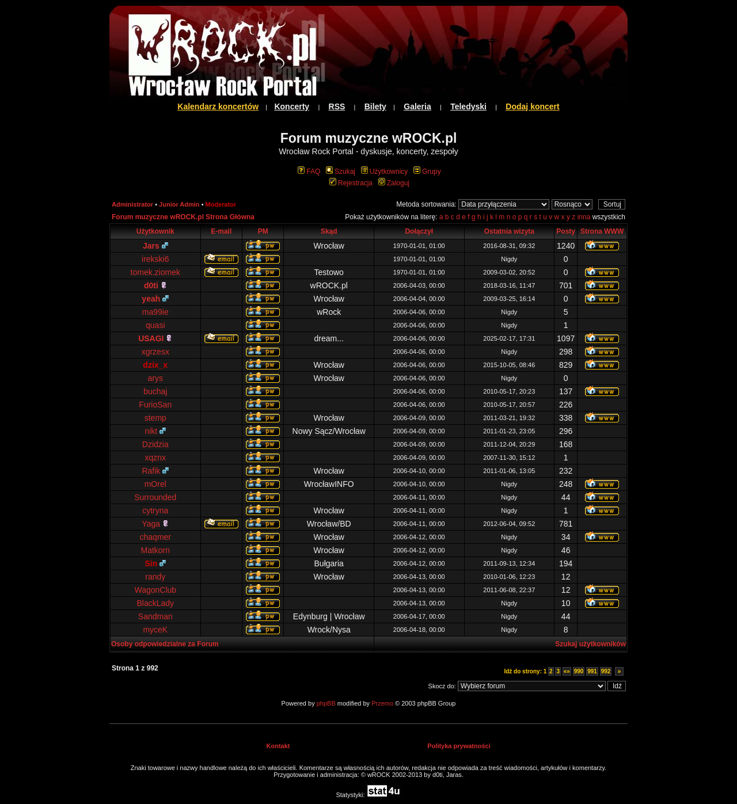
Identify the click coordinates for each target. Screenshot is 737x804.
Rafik (155, 470)
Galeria (417, 106)
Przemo (382, 703)
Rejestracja (351, 183)
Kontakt (278, 745)
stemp (155, 417)
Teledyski (468, 106)
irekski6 (155, 259)
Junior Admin (179, 204)
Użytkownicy (384, 171)
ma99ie (155, 312)
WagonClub (155, 590)
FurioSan (155, 404)
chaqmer (155, 537)
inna (584, 217)
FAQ (309, 171)
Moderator (221, 204)
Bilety (375, 106)
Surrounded (155, 497)
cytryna (155, 510)
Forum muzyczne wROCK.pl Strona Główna (183, 217)
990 (579, 671)
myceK (155, 629)
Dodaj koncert (532, 106)
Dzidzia (155, 444)
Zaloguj (393, 183)
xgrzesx (155, 351)
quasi (155, 325)
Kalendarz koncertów (218, 106)
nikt (155, 431)
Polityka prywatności (458, 745)
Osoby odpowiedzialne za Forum (165, 644)
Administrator (132, 204)
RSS (337, 106)
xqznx (155, 457)
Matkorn (155, 550)
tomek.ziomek (155, 272)
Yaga (155, 523)
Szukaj (340, 171)
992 (606, 671)
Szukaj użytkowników (590, 644)
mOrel (155, 484)
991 (592, 671)
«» (567, 671)
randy (155, 576)
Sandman (155, 616)
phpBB (326, 703)
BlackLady (155, 603)
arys (155, 378)
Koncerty (291, 106)
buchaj (155, 391)
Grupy (427, 171)
